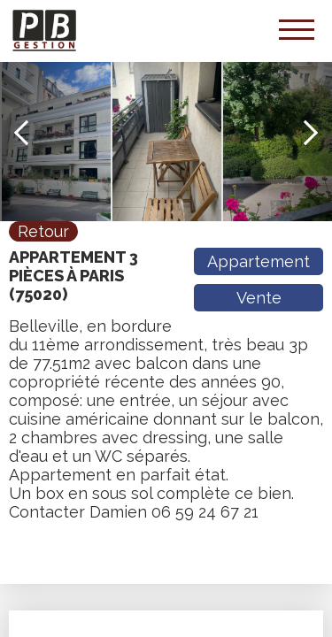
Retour (43, 231)
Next (305, 132)
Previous (26, 132)
